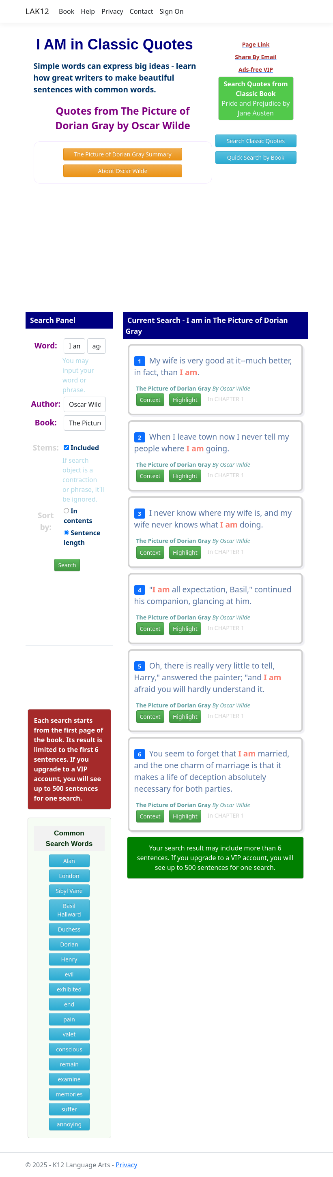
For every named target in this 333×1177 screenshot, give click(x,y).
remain (69, 1064)
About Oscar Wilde (123, 171)
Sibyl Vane (69, 891)
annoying (69, 1124)
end (69, 1004)
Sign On (171, 11)
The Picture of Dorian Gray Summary (122, 154)
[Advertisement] (167, 253)
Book (66, 11)
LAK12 (37, 11)
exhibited (69, 989)
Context (150, 400)
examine (69, 1079)
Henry (69, 959)
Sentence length (82, 537)
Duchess (69, 929)
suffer (69, 1109)
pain (69, 1019)
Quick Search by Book (256, 157)
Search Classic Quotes (256, 141)
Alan (69, 861)
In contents (78, 515)
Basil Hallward (69, 910)
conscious (69, 1049)
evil (69, 974)
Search (67, 565)
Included (81, 447)
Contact (141, 11)
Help (88, 11)
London (69, 876)
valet (69, 1034)
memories (69, 1094)
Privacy (112, 11)
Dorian (69, 944)
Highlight (185, 400)
